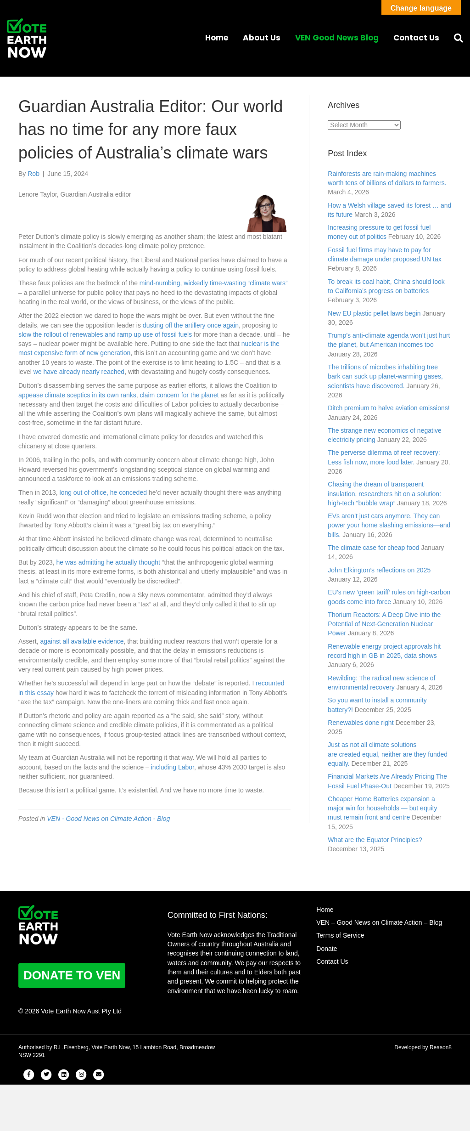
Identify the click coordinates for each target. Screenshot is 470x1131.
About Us (261, 37)
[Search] (455, 38)
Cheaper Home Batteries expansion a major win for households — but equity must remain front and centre (382, 808)
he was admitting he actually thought (108, 562)
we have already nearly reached (79, 371)
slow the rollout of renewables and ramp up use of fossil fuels (105, 334)
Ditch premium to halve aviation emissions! (388, 408)
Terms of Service (340, 935)
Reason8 (441, 1047)
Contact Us (416, 37)
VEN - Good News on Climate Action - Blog (108, 818)
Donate (326, 948)
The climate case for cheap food (373, 547)
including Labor (172, 767)
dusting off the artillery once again (191, 325)
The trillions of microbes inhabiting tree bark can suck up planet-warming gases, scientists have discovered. (385, 376)
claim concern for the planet (179, 395)
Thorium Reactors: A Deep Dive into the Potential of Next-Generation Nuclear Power (384, 624)
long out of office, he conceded (103, 492)
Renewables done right (360, 722)
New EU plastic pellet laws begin (374, 313)
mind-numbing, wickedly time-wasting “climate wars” (214, 283)
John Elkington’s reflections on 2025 (379, 570)
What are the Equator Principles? (375, 839)
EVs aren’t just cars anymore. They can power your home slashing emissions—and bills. (389, 525)
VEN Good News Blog (337, 37)
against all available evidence (81, 641)
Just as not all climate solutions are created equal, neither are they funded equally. (388, 754)
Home (216, 37)
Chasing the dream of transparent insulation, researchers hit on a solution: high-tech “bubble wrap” (384, 494)
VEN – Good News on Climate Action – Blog (379, 922)
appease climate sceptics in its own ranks (77, 395)
